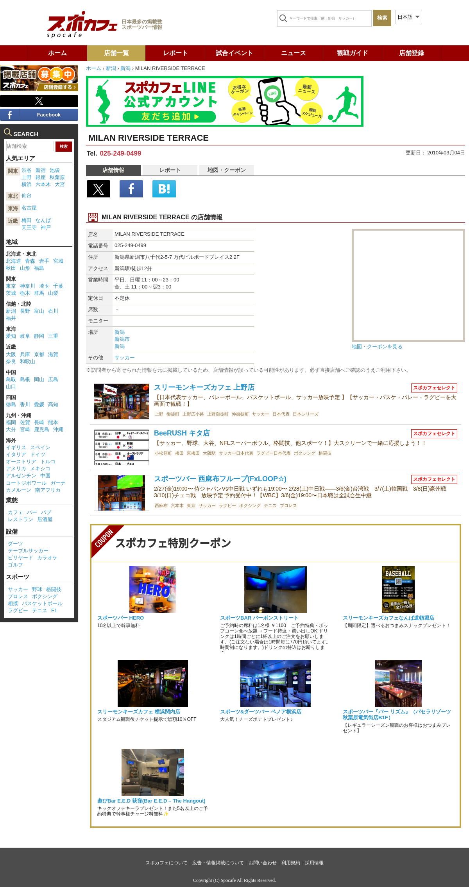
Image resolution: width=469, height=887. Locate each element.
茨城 (11, 293)
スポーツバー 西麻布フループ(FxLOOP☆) (220, 479)
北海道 (13, 261)
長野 (25, 311)
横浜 (26, 184)
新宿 (41, 170)
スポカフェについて (166, 862)
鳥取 (11, 379)
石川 (53, 311)
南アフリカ (48, 490)
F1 (54, 610)
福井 (11, 318)
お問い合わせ (263, 862)
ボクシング (304, 453)
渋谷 (26, 170)
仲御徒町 (240, 414)
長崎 (39, 422)
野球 (37, 589)
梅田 (179, 453)
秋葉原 (57, 177)
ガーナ (58, 483)
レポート (175, 53)
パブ (46, 512)
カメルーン (18, 490)
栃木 (25, 293)
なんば (43, 220)
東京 (191, 505)
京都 (39, 354)
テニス (270, 505)
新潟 (111, 68)
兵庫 (25, 354)
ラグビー (227, 505)
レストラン (20, 519)
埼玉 (44, 286)
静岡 (39, 336)
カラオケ (47, 558)
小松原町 (163, 453)
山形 (25, 268)
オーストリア (21, 461)
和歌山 (27, 361)
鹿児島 (41, 429)
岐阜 (25, 336)
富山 (39, 311)
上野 (159, 414)
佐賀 (25, 422)
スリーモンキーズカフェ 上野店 (204, 387)
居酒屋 (44, 519)
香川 (25, 404)
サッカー (125, 357)
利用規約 (290, 862)
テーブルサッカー (28, 551)
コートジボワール (26, 483)
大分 (11, 429)
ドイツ (37, 454)
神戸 (46, 227)
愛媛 (39, 404)
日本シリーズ (306, 414)
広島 (53, 379)
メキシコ (40, 468)
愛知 (11, 336)
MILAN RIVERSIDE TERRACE (148, 138)
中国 (45, 475)
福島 (39, 268)
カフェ (15, 512)
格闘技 (325, 453)
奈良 (11, 361)
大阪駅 (209, 453)
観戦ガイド (352, 53)
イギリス (16, 447)
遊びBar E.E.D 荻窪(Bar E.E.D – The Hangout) (151, 801)
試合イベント (234, 53)
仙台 (26, 195)
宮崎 (25, 429)
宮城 (58, 261)
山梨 (53, 293)
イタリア (16, 454)
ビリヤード (20, 558)
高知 (53, 404)
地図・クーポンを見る (377, 346)
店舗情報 (113, 170)
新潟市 (122, 339)
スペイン (40, 447)
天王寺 (29, 227)
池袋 (55, 170)
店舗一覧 (116, 53)
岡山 (39, 379)
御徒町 (172, 414)
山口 (11, 386)
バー (32, 512)
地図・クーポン (227, 170)
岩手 (44, 261)
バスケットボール (42, 603)
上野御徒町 (218, 414)
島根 (25, 379)
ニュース (293, 53)
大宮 (60, 184)
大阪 (11, 354)
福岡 (11, 422)
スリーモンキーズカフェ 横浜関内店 (138, 712)
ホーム (57, 53)
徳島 (11, 404)
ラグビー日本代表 (273, 453)
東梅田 (193, 453)
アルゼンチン (21, 475)
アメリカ (16, 468)
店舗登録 (411, 53)
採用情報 (314, 862)
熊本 (53, 422)
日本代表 (281, 414)
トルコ (47, 461)
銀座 (41, 177)
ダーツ (15, 544)
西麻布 (161, 505)
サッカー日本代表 (236, 453)
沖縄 (58, 429)
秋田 (11, 268)
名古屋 (29, 208)
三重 (53, 336)
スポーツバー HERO (120, 618)
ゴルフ (15, 565)
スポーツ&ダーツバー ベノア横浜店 (260, 712)
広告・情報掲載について (218, 862)
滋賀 (53, 354)
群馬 (39, 293)
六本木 (177, 505)
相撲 (13, 603)
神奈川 (27, 286)
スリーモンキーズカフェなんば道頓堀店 (388, 618)
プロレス (288, 505)
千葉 (58, 286)
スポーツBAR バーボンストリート (259, 618)
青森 (30, 261)
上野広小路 (193, 414)
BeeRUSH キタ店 (182, 433)
